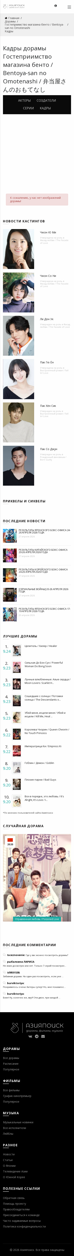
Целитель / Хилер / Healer (41, 646)
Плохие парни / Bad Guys (40, 779)
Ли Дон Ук (46, 319)
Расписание (11, 1063)
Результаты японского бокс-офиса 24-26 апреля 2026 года (44, 531)
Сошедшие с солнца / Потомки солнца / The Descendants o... (44, 697)
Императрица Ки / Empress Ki (43, 746)
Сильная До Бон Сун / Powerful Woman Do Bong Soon (44, 664)
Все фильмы (11, 1090)
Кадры (45, 108)
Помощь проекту (14, 1203)
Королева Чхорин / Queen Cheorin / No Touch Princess (47, 731)
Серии (28, 108)
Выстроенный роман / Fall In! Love (54, 371)
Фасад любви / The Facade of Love (54, 241)
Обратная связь (14, 1198)
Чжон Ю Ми (48, 232)
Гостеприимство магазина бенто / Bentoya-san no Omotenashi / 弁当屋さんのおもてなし (35, 72)
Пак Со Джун (48, 449)
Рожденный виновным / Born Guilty (53, 458)
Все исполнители (14, 1128)
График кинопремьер (17, 1096)
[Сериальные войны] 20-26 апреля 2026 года (43, 590)
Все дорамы (11, 1058)
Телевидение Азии (15, 1171)
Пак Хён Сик (48, 406)
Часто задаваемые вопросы (22, 1221)
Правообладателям (16, 1209)
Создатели (46, 100)
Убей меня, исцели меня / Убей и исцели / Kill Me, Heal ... (45, 714)
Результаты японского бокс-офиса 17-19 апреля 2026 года (44, 610)
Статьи (8, 1160)
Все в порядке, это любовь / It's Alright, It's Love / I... (44, 798)
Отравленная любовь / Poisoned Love (37, 919)
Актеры (24, 100)
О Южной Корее (14, 1177)
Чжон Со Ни (48, 276)
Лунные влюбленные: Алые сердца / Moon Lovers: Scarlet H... (47, 681)
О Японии (9, 1166)
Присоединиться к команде (21, 1215)
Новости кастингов (24, 221)
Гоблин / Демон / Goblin (39, 763)
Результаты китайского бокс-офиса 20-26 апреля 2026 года (43, 551)
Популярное (11, 1069)
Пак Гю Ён (47, 362)
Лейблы (8, 1133)
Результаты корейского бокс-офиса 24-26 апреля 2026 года (43, 570)
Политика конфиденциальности (24, 1226)
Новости (9, 1154)
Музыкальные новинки (18, 1122)
